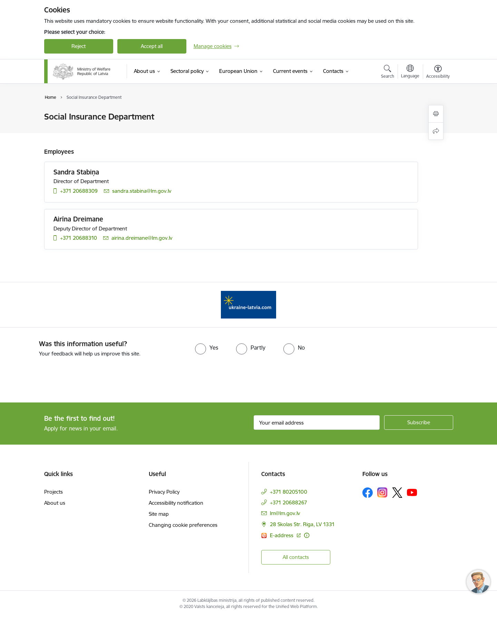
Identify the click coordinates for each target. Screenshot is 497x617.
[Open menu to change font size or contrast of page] (438, 72)
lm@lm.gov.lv (285, 513)
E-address (282, 535)
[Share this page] (436, 131)
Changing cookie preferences (183, 525)
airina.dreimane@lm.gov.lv (141, 238)
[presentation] (57, 376)
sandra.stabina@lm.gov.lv (141, 191)
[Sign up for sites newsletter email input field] (317, 422)
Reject (78, 46)
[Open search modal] (388, 72)
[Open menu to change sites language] (410, 72)
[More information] (306, 535)
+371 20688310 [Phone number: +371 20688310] (78, 238)
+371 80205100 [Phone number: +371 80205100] (288, 491)
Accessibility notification (176, 503)
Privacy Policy (164, 491)
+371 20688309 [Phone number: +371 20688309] (79, 191)
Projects (53, 491)
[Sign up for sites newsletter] (418, 422)
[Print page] (436, 113)
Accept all (152, 46)
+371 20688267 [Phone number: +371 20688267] (288, 502)
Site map (159, 514)
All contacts (296, 557)
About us (54, 503)
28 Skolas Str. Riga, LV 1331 (302, 524)
